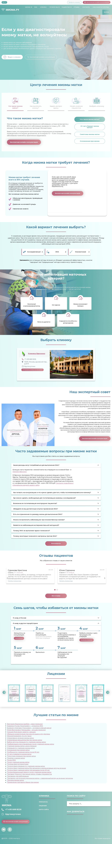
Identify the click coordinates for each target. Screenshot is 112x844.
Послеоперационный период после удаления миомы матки (29, 772)
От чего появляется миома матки (19, 754)
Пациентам (66, 7)
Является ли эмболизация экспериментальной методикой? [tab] (36, 525)
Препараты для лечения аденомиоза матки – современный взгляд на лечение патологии (40, 778)
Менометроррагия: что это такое (19, 736)
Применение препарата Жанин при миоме (23, 782)
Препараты (43, 802)
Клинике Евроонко (20, 472)
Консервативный (34, 252)
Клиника (43, 7)
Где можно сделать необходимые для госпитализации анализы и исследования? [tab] (44, 498)
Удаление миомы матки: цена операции (22, 746)
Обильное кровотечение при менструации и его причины (28, 734)
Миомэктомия (80, 252)
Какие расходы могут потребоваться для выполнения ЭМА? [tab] (36, 465)
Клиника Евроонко (36, 354)
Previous (7, 578)
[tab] (15, 103)
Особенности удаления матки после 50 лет (23, 752)
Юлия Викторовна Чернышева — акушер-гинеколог (26, 730)
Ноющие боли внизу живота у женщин (21, 732)
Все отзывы (56, 596)
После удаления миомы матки (18, 762)
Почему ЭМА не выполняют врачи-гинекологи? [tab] (31, 531)
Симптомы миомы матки (89, 134)
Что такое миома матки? (90, 119)
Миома (27, 7)
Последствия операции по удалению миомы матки (26, 766)
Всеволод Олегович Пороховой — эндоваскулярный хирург (29, 728)
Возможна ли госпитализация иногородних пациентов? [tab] (35, 503)
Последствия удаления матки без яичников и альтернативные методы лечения (36, 768)
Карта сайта (44, 809)
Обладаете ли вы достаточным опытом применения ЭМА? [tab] (35, 509)
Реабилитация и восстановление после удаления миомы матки (30, 744)
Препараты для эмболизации (18, 776)
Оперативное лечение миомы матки (20, 738)
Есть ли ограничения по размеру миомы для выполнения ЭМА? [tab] (37, 514)
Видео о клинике (14, 57)
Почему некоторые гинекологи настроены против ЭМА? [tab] (35, 536)
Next (104, 578)
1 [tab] (54, 589)
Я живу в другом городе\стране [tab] (25, 623)
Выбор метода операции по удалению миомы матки (26, 742)
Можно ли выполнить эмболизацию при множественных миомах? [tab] (39, 520)
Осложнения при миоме (89, 141)
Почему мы (54, 7)
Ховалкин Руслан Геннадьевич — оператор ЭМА (25, 726)
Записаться (19, 638)
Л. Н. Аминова (18, 572)
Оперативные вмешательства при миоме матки (24, 740)
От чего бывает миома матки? (90, 127)
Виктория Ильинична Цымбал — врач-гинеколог (25, 724)
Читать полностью (14, 581)
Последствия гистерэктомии (17, 764)
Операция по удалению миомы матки (21, 748)
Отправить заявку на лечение (32, 369)
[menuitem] (28, 7)
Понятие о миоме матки (16, 758)
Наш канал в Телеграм (101, 7)
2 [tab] (57, 589)
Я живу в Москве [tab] (19, 618)
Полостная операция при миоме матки (21, 756)
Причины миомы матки (15, 780)
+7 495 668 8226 (13, 809)
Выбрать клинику (74, 2)
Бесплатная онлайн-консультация (96, 2)
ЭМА (35, 7)
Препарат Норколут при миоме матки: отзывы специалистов (29, 774)
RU (4, 2)
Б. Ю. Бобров (69, 572)
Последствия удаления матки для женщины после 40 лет (28, 770)
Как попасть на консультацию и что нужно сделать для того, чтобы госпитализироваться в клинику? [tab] (52, 492)
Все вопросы (56, 543)
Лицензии (43, 805)
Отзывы (76, 7)
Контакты (86, 7)
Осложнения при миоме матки (18, 750)
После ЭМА (11, 760)
